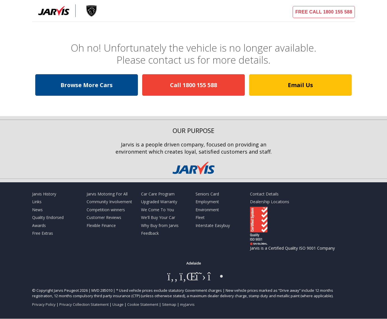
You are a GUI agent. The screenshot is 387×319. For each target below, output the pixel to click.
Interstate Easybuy (213, 225)
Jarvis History (44, 194)
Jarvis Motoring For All (107, 194)
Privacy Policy (44, 304)
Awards (39, 225)
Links (37, 201)
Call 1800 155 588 (193, 85)
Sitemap (169, 304)
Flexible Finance (101, 225)
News (37, 209)
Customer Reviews (104, 217)
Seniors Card (207, 194)
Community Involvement (109, 201)
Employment (207, 201)
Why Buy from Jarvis (160, 225)
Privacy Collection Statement (84, 304)
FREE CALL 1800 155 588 (323, 11)
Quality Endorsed (48, 217)
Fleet (200, 217)
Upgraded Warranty (159, 201)
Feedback (150, 233)
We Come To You (157, 209)
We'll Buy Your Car (158, 217)
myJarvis (187, 304)
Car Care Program (158, 194)
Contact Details (264, 194)
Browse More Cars (86, 85)
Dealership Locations (269, 201)
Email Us (300, 85)
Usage (118, 304)
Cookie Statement (142, 304)
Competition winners (106, 209)
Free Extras (42, 233)
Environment (207, 209)
